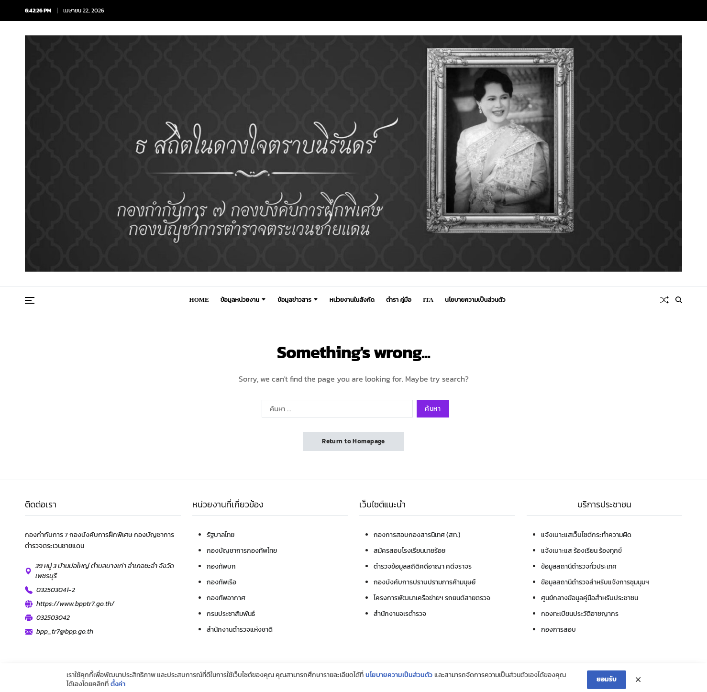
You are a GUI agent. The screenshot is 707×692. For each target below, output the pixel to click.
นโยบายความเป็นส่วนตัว (398, 685)
